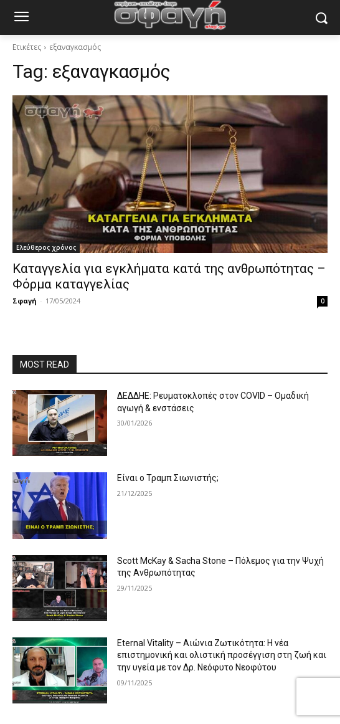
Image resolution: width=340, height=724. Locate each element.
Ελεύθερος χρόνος (46, 247)
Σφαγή (24, 300)
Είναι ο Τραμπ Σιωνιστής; (168, 478)
